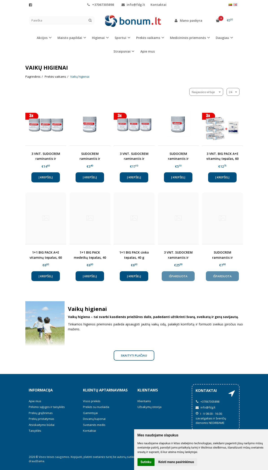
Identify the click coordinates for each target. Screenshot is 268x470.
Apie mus (147, 51)
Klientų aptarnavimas (105, 390)
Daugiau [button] (222, 38)
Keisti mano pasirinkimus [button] (176, 462)
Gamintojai (90, 413)
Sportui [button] (120, 38)
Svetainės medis (94, 425)
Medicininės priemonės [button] (188, 38)
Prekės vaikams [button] (148, 38)
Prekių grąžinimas (41, 413)
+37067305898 (100, 4)
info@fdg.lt (133, 4)
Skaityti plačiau (134, 355)
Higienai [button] (98, 38)
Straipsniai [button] (122, 51)
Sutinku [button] (146, 462)
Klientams (147, 390)
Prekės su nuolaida (96, 407)
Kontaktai (158, 4)
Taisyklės (35, 431)
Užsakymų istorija (149, 407)
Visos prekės (91, 401)
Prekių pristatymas (41, 419)
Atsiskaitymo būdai (41, 425)
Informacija (41, 390)
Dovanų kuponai (94, 419)
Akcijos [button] (42, 38)
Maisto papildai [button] (69, 38)
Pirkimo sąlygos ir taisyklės (47, 407)
